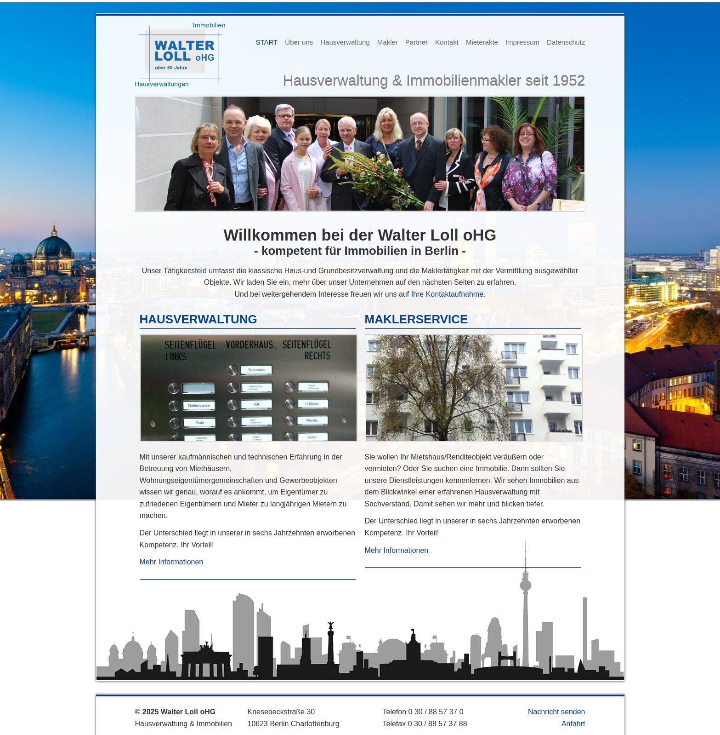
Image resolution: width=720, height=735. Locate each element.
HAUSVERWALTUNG (198, 319)
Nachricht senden (556, 712)
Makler (387, 42)
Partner (416, 42)
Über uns (299, 42)
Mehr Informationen (172, 562)
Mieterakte (482, 42)
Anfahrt (573, 724)
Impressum (522, 42)
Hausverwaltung (345, 42)
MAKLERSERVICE (416, 319)
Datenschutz (566, 42)
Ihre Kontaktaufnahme (447, 294)
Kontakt (447, 42)
